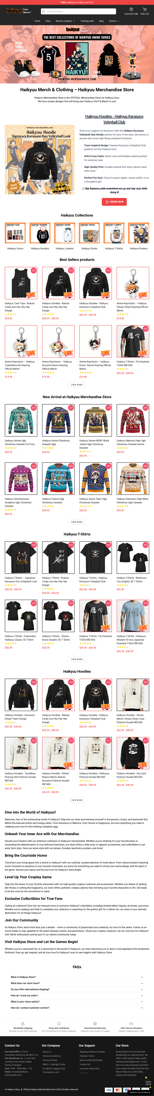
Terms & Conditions (52, 1056)
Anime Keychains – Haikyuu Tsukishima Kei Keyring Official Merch (20, 365)
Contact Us (85, 1064)
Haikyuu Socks (89, 248)
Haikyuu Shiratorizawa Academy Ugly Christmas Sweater (18, 503)
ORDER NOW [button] (114, 202)
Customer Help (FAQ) (89, 1068)
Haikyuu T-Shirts (114, 248)
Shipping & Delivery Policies (92, 1052)
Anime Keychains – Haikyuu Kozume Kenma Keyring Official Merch (57, 365)
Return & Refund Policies (91, 1060)
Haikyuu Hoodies (40, 248)
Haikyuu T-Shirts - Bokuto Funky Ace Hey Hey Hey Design (55, 581)
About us (47, 1052)
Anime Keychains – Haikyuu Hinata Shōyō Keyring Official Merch (132, 307)
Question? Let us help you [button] (140, 1092)
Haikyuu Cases (15, 248)
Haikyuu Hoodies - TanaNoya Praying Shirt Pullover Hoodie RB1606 (20, 777)
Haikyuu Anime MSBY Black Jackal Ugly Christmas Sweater (94, 444)
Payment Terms (87, 1056)
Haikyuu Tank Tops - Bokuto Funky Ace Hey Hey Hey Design (20, 307)
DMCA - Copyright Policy (54, 1064)
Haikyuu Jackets (65, 248)
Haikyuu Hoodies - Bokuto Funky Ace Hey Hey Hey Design (55, 307)
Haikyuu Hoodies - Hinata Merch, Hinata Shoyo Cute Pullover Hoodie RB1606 (130, 719)
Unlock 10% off (148, 1083)
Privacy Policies (50, 1060)
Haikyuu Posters (139, 248)
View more (77, 385)
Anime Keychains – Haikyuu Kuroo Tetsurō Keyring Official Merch (95, 365)
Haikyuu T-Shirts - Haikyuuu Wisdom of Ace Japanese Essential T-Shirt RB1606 (131, 640)
